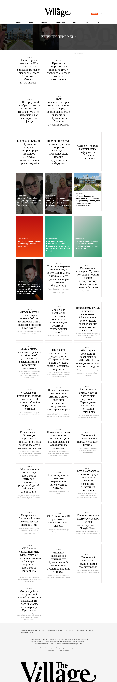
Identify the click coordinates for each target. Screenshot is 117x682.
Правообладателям (55, 630)
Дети (100, 22)
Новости (29, 57)
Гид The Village (80, 193)
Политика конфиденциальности (32, 630)
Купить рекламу (78, 53)
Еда (74, 22)
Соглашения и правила (85, 630)
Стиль (87, 22)
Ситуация (29, 588)
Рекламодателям (27, 632)
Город (18, 22)
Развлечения (60, 22)
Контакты (69, 630)
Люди (31, 22)
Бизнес (44, 22)
